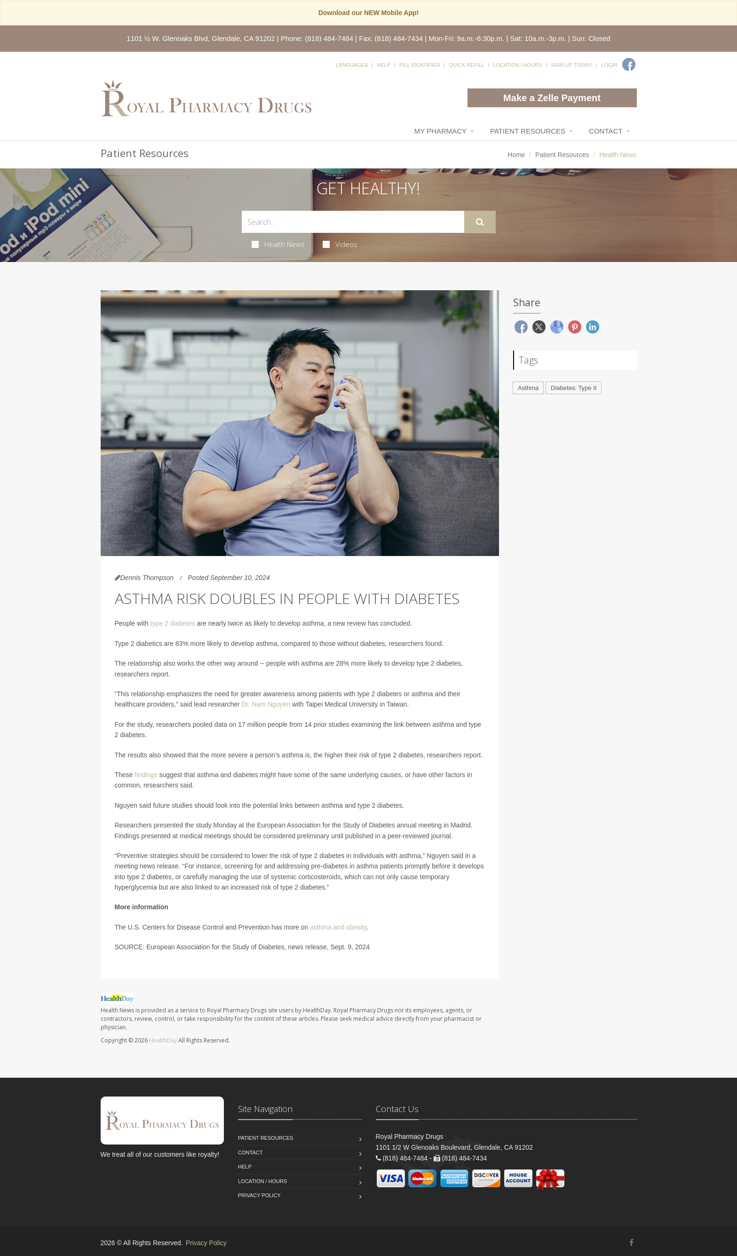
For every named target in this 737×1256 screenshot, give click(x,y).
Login (609, 65)
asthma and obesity (338, 927)
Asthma (528, 387)
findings (146, 775)
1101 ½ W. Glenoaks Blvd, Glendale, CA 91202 (201, 38)
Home (516, 155)
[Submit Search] (480, 222)
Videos (340, 244)
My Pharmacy (440, 131)
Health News (278, 244)
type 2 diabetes (173, 623)
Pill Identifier (419, 65)
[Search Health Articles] (353, 222)
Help (383, 65)
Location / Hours (517, 65)
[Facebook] (628, 64)
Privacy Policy (259, 1195)
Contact (605, 131)
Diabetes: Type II (573, 387)
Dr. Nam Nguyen (266, 704)
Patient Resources (527, 131)
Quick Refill (466, 65)
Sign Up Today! (572, 65)
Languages (352, 65)
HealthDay (163, 1040)
